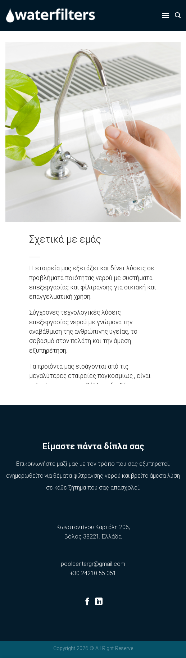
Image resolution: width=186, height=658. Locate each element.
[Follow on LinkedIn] (99, 602)
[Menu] (165, 15)
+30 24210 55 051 (93, 573)
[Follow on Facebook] (87, 602)
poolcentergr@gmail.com (93, 563)
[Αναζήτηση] (178, 15)
